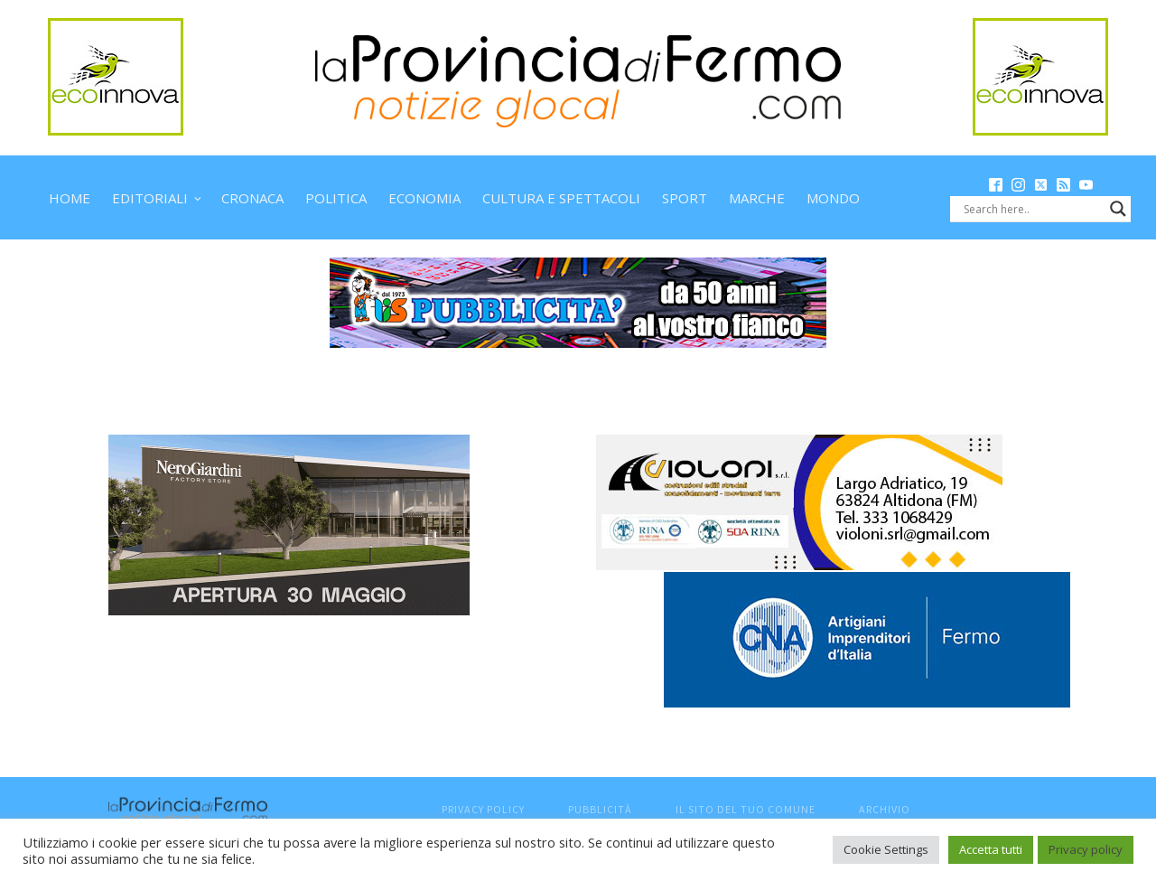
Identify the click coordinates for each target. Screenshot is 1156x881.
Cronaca (252, 198)
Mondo (833, 198)
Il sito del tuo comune (746, 809)
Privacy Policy (483, 809)
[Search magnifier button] (1118, 208)
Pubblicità (600, 809)
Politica (336, 198)
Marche (757, 198)
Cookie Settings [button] (886, 849)
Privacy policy (1086, 849)
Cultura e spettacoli (561, 198)
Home (69, 198)
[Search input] (1032, 208)
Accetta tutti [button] (990, 849)
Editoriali (150, 198)
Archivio (884, 809)
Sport (684, 198)
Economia (424, 198)
